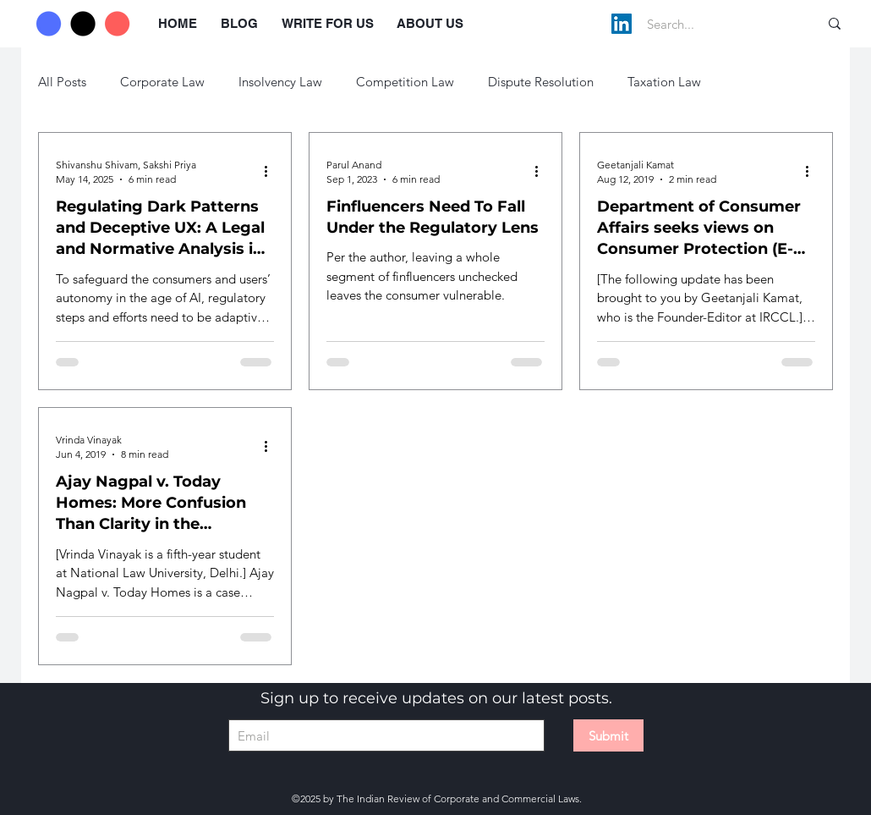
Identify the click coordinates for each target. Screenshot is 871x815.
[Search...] (715, 24)
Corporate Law (162, 82)
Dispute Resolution (541, 82)
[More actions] (271, 171)
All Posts (62, 82)
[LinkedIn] (621, 24)
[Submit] (608, 735)
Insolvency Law (280, 82)
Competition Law (405, 82)
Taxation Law (664, 82)
